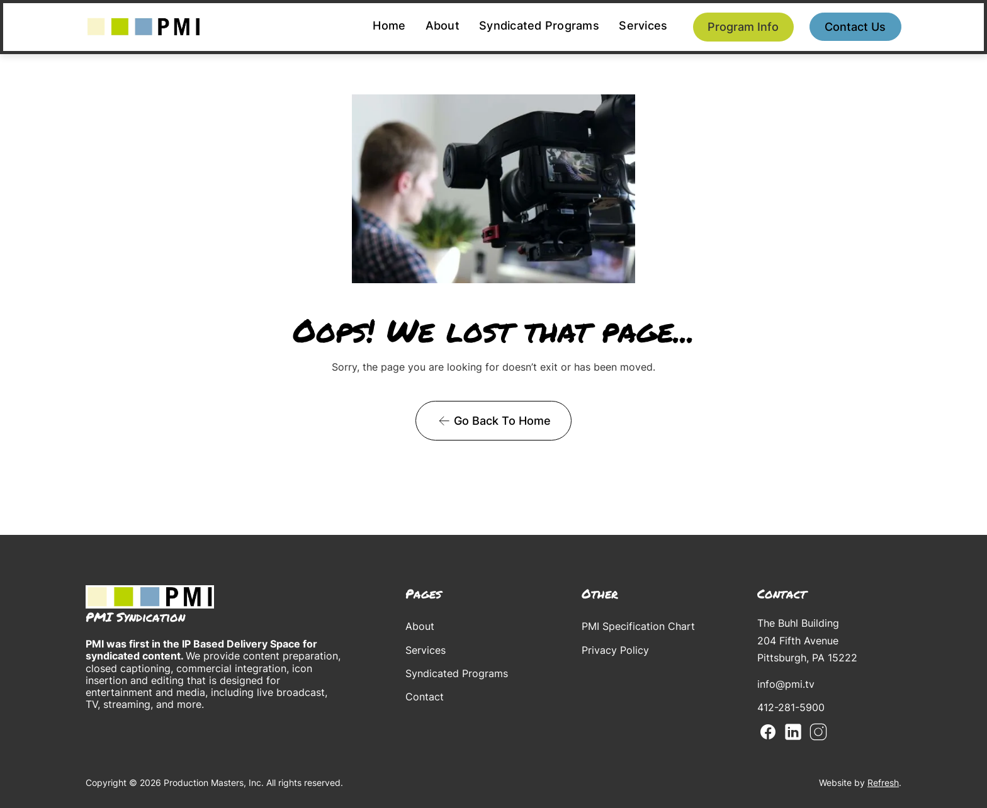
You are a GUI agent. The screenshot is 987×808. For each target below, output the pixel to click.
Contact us (855, 26)
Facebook (768, 731)
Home (389, 25)
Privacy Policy (615, 650)
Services (643, 25)
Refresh (883, 782)
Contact (424, 696)
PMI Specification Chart (638, 626)
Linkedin (793, 731)
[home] (143, 26)
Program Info (743, 26)
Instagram (818, 731)
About (443, 25)
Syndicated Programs (539, 25)
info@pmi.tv (786, 684)
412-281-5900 (791, 707)
